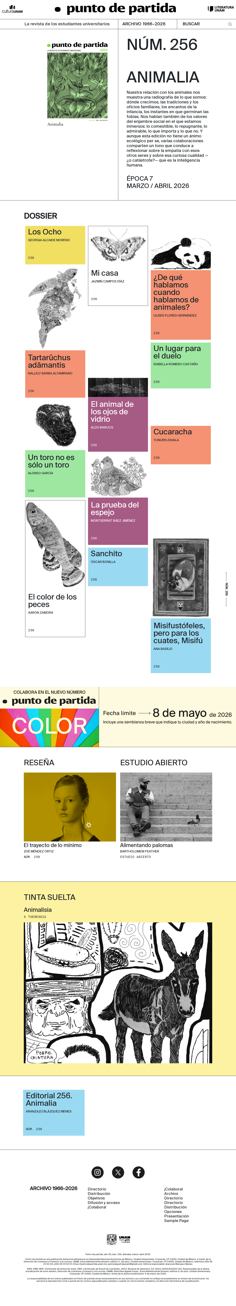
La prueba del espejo (115, 509)
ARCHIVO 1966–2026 (144, 24)
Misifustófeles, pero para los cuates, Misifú (179, 633)
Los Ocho (44, 232)
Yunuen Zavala (166, 440)
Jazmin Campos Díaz (107, 281)
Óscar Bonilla (103, 562)
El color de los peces (52, 601)
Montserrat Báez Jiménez (113, 520)
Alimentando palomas (146, 845)
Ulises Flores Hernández (175, 315)
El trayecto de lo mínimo (53, 845)
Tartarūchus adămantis (49, 361)
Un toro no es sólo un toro (51, 461)
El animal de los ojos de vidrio (112, 412)
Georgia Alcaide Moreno (49, 240)
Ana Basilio (163, 649)
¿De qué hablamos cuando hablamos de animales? (176, 293)
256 (31, 258)
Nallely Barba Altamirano (50, 373)
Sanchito (106, 554)
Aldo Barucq (102, 427)
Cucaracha (173, 432)
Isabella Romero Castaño (176, 364)
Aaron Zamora (40, 612)
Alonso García (40, 473)
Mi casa (104, 273)
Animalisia (38, 910)
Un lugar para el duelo (177, 352)
